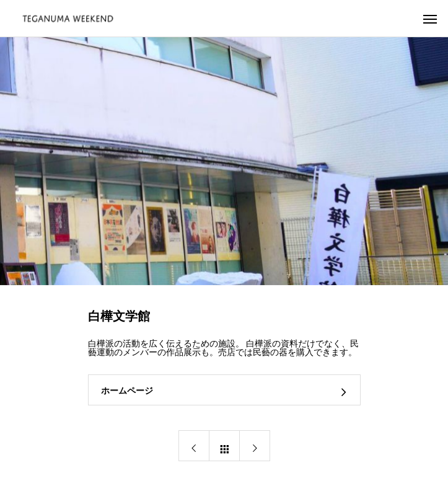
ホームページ (127, 390)
